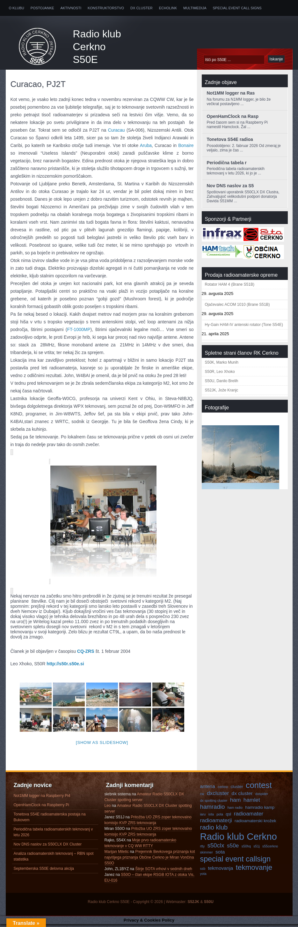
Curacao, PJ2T (38, 84)
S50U (209, 904)
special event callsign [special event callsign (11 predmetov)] (235, 862)
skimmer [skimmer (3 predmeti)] (206, 855)
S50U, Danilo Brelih (221, 381)
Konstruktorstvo (106, 8)
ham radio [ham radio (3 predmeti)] (235, 810)
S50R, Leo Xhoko (220, 371)
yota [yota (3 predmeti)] (203, 876)
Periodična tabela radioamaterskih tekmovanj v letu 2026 (53, 835)
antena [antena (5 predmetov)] (207, 789)
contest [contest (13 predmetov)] (259, 788)
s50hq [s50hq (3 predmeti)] (246, 849)
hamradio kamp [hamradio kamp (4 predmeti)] (259, 810)
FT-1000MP (78, 329)
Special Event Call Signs (237, 8)
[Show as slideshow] (102, 745)
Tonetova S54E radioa (230, 139)
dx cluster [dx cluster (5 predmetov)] (242, 796)
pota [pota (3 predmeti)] (219, 817)
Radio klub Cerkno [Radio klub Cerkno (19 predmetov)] (238, 839)
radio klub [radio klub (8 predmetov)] (214, 830)
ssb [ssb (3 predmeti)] (203, 871)
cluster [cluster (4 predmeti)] (236, 789)
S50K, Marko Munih (221, 362)
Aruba (146, 145)
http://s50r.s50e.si (65, 666)
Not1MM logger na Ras (231, 93)
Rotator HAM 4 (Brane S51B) (229, 284)
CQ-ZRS (85, 654)
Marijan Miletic (117, 854)
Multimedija (195, 8)
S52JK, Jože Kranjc (221, 390)
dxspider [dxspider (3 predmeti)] (261, 797)
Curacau (116, 130)
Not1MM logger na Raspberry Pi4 (42, 798)
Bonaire (185, 145)
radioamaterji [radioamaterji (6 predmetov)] (216, 823)
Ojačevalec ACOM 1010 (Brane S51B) (237, 304)
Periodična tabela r (227, 162)
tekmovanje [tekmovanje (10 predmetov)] (254, 870)
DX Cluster (141, 8)
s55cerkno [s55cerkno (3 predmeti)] (270, 849)
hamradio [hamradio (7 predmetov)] (212, 809)
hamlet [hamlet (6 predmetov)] (251, 803)
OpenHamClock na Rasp (233, 116)
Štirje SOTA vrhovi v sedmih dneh (163, 871)
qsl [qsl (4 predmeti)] (228, 817)
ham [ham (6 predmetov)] (235, 803)
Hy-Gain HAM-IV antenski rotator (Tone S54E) (244, 324)
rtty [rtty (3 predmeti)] (202, 849)
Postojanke (42, 8)
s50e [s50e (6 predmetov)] (233, 848)
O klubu (16, 8)
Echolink (168, 8)
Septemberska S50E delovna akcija (44, 871)
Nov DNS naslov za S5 (230, 185)
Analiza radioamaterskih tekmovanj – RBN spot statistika (54, 859)
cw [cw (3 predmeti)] (202, 797)
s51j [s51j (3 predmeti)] (256, 849)
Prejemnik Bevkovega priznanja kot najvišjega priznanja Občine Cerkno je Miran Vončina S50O (150, 860)
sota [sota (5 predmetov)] (220, 854)
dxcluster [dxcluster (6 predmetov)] (218, 796)
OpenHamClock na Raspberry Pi (41, 808)
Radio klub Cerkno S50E (97, 46)
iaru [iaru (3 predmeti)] (203, 817)
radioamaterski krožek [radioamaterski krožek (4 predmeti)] (255, 823)
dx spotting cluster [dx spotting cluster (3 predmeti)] (214, 803)
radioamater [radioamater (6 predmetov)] (248, 816)
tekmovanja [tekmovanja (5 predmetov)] (220, 871)
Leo (108, 808)
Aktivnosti (71, 8)
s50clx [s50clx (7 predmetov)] (215, 848)
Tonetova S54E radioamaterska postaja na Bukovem (50, 820)
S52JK (193, 904)
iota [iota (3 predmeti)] (211, 817)
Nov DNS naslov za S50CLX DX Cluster (48, 847)
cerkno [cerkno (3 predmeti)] (223, 790)
